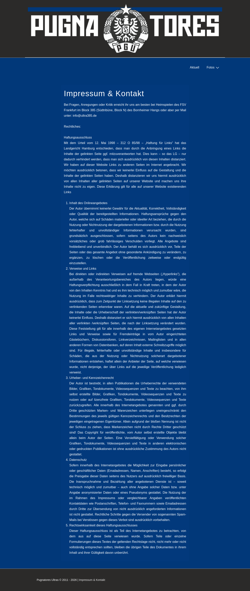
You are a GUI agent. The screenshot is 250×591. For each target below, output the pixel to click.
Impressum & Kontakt (92, 579)
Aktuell (194, 67)
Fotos (213, 67)
